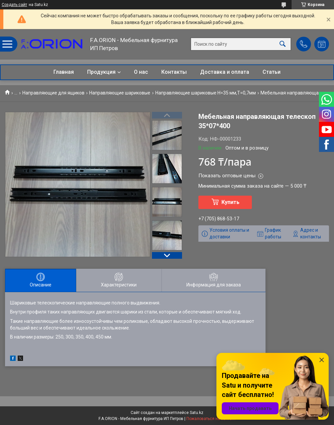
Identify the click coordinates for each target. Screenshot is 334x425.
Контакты (174, 72)
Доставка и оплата (224, 72)
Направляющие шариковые (119, 92)
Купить (230, 202)
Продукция (101, 72)
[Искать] (283, 44)
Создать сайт (14, 4)
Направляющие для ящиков (53, 92)
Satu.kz (196, 412)
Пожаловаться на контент (211, 418)
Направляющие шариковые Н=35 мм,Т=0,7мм (205, 92)
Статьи (272, 72)
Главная (63, 72)
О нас (141, 72)
